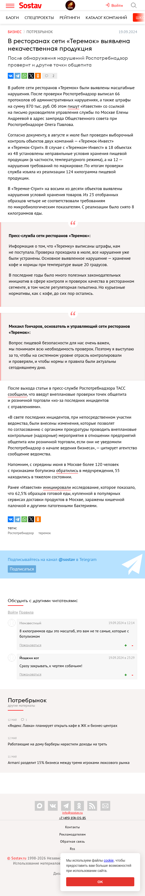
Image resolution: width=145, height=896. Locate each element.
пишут (73, 106)
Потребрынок (27, 700)
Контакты (72, 827)
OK (100, 882)
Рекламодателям (72, 834)
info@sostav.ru (72, 812)
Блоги (12, 17)
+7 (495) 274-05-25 (72, 818)
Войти (13, 612)
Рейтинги (70, 17)
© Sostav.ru (17, 858)
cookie (109, 860)
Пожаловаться (30, 645)
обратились (67, 470)
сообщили (17, 394)
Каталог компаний (106, 17)
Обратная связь (72, 841)
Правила (26, 612)
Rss (72, 849)
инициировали (57, 487)
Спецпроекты (39, 17)
